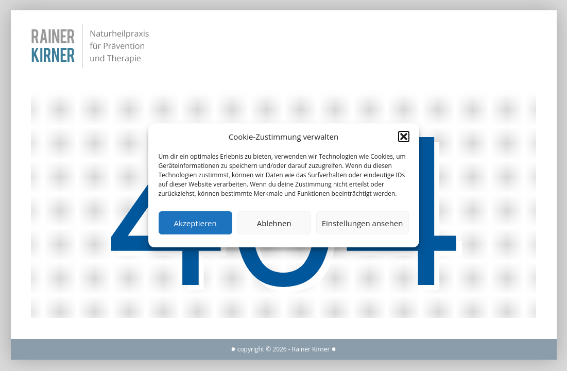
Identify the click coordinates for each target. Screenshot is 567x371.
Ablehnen (274, 223)
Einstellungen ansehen (362, 223)
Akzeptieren (195, 223)
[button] (404, 136)
